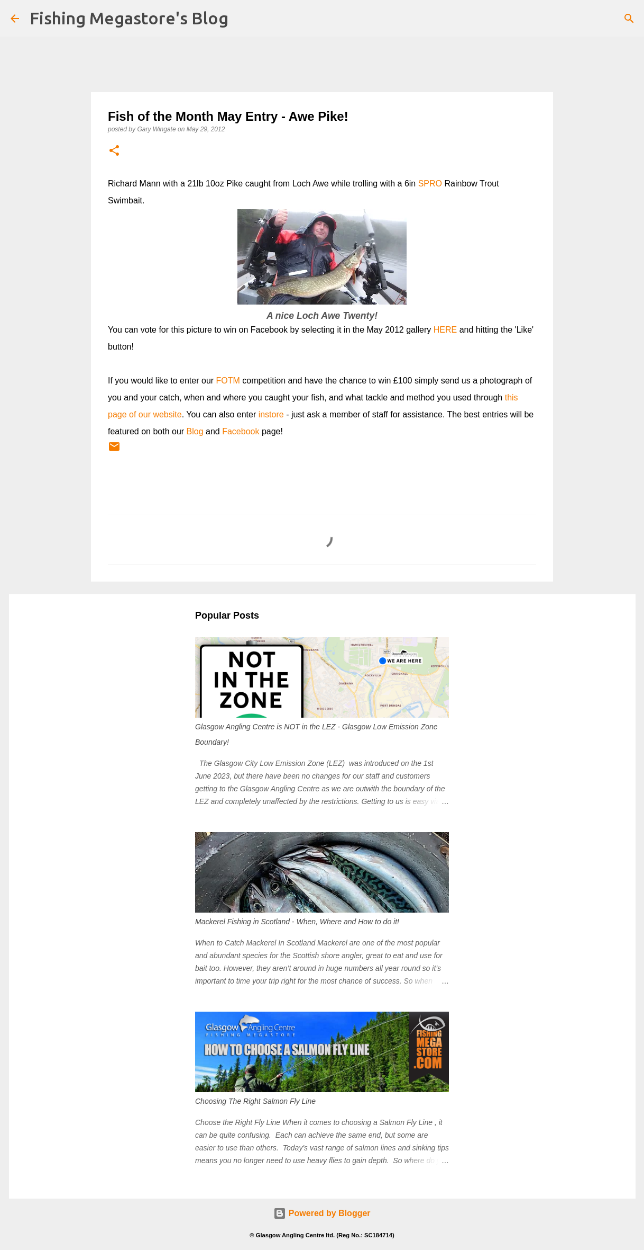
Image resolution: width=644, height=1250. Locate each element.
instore (271, 414)
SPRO (430, 183)
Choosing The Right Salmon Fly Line (255, 1101)
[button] (114, 151)
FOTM (228, 380)
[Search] (629, 18)
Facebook (240, 431)
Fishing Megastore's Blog (129, 18)
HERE (445, 329)
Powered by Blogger (321, 1213)
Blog (195, 431)
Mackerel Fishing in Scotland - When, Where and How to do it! (297, 921)
